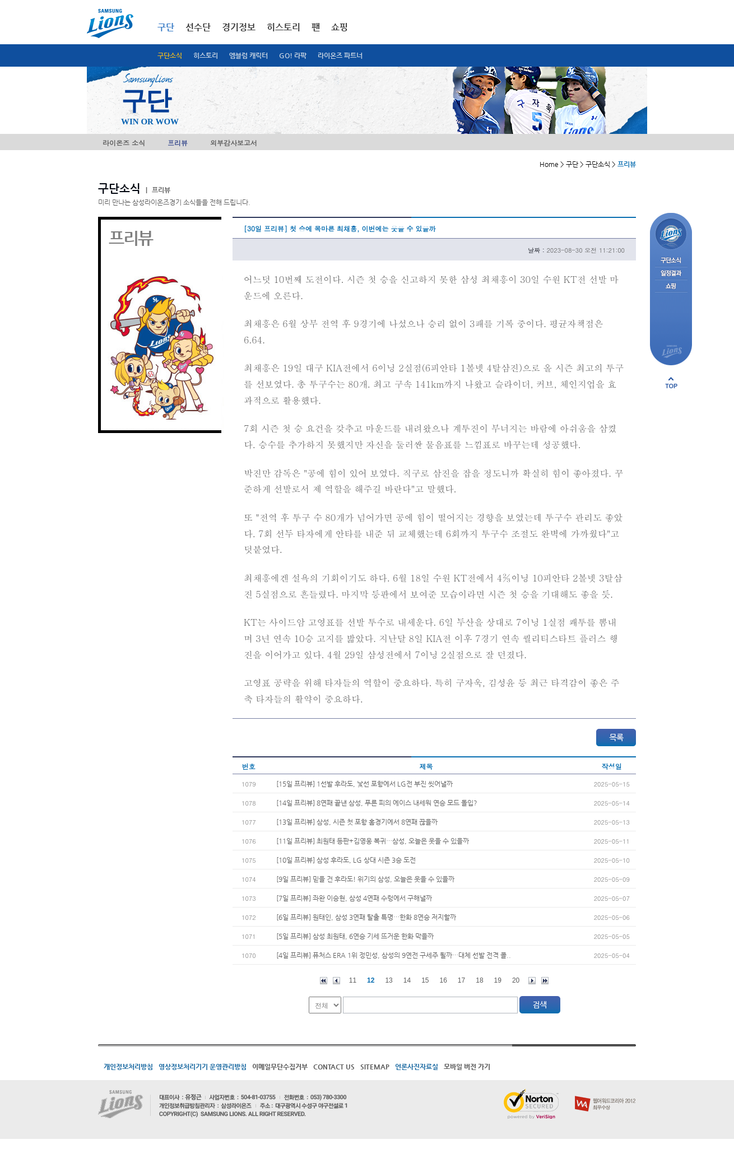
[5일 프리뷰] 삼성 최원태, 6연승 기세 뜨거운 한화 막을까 (355, 936)
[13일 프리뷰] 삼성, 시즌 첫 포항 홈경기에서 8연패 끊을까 (357, 822)
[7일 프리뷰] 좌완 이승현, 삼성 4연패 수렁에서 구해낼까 (354, 898)
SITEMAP (374, 1067)
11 (352, 980)
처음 (323, 980)
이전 (336, 980)
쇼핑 (339, 27)
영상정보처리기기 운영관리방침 (203, 1067)
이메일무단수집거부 (280, 1067)
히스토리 (205, 55)
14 (407, 980)
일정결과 (671, 273)
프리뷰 (178, 142)
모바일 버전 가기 (467, 1067)
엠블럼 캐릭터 (248, 55)
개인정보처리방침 (128, 1067)
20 (515, 980)
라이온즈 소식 (124, 142)
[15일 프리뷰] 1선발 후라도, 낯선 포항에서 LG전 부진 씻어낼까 (364, 784)
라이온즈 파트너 (340, 55)
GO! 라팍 (292, 55)
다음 (532, 980)
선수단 (198, 27)
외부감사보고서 (233, 142)
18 (479, 980)
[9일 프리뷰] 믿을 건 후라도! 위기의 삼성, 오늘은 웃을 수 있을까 (365, 879)
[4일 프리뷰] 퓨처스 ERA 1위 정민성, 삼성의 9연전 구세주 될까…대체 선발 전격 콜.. (393, 955)
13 (388, 980)
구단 (165, 27)
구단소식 (169, 55)
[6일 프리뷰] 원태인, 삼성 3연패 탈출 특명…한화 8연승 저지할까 (366, 917)
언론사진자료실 (416, 1067)
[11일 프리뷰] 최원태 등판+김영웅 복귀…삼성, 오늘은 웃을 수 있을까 (372, 841)
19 (497, 980)
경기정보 (238, 27)
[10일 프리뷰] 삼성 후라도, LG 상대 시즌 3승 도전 (346, 860)
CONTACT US (334, 1067)
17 (461, 980)
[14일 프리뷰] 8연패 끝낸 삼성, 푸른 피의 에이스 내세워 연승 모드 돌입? (376, 803)
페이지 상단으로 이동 (671, 382)
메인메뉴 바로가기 (0, 0)
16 (443, 980)
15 (425, 980)
